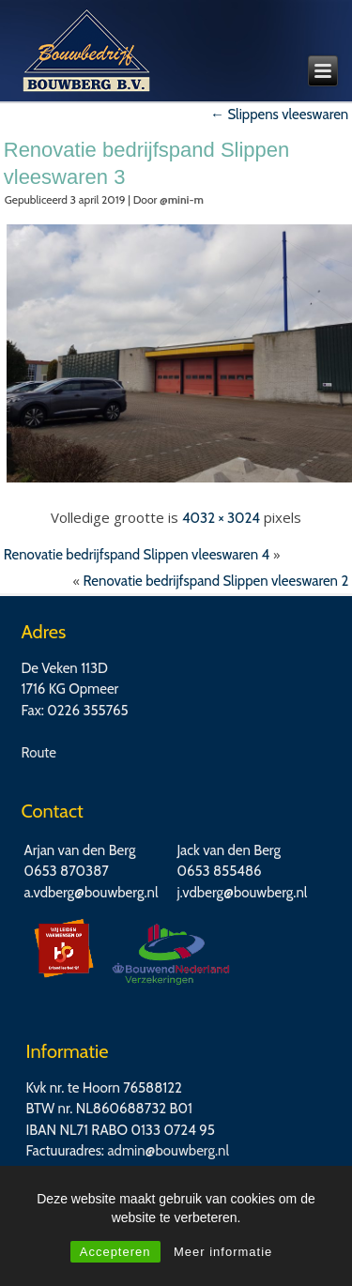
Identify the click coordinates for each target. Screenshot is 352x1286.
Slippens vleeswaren (279, 114)
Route (39, 752)
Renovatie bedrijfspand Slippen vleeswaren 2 (216, 581)
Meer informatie (223, 1252)
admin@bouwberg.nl (168, 1150)
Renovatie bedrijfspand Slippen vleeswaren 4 (136, 554)
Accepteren (115, 1252)
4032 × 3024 (221, 518)
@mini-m (182, 199)
